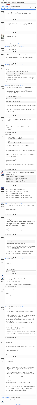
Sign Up (32, 0)
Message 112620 (7, 258)
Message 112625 (7, 357)
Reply (13, 19)
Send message (2, 22)
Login (34, 0)
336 (9, 8)
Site (19, 0)
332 (5, 8)
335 (8, 8)
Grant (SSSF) (2, 10)
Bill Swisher (2, 186)
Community (16, 0)
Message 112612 (7, 85)
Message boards (2, 6)
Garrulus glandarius (2, 47)
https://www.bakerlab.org (18, 404)
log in (7, 7)
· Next (13, 8)
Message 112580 (21, 46)
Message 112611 (7, 64)
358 (12, 8)
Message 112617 (7, 203)
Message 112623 (7, 306)
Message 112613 (7, 116)
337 (10, 8)
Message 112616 (7, 186)
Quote (15, 19)
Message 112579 (21, 10)
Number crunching (7, 6)
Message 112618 (21, 306)
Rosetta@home (3, 0)
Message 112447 (21, 33)
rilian (1, 33)
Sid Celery (2, 21)
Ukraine (9, 43)
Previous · (2, 8)
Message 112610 (21, 64)
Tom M (2, 53)
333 (6, 8)
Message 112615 (21, 186)
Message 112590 (7, 33)
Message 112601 (7, 46)
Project (9, 0)
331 (4, 8)
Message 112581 (7, 10)
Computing (12, 0)
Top (35, 399)
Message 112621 (7, 274)
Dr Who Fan (2, 274)
